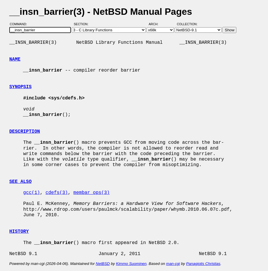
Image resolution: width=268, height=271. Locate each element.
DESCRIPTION (24, 131)
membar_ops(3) (91, 193)
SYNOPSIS (20, 87)
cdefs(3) (57, 193)
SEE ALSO (20, 182)
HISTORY (19, 231)
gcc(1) (31, 193)
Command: (20, 24)
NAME (14, 59)
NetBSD (103, 263)
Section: (82, 24)
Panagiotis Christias (203, 263)
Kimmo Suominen (131, 263)
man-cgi (173, 263)
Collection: (187, 24)
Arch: (156, 24)
